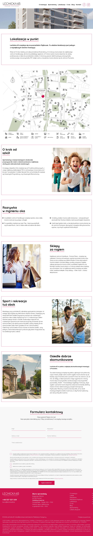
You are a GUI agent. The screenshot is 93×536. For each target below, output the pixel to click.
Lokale (72, 495)
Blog (73, 4)
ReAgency (43, 517)
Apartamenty (52, 4)
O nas (68, 4)
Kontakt (78, 4)
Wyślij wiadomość (46, 482)
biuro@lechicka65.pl (9, 502)
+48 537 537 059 (10, 499)
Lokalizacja (61, 4)
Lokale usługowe (75, 509)
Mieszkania (73, 497)
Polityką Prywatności (34, 454)
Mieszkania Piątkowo (76, 499)
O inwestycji (43, 4)
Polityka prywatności (84, 517)
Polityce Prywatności (59, 478)
